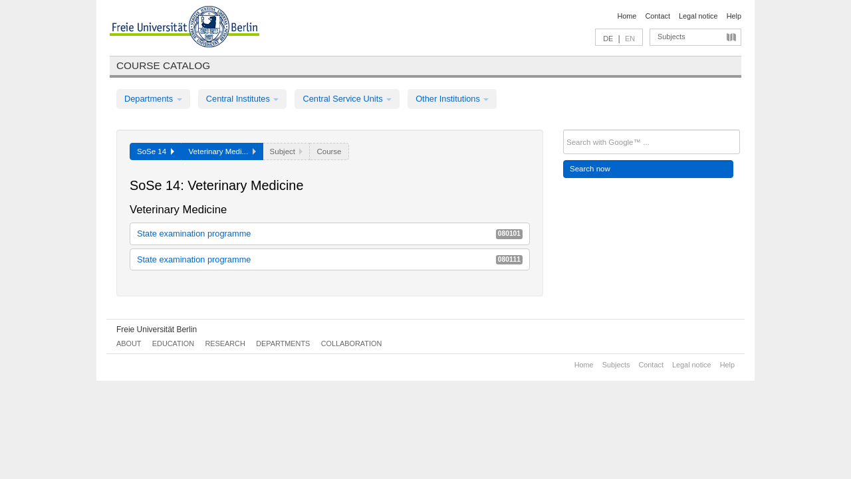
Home (626, 16)
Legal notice (698, 16)
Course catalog (163, 65)
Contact (657, 16)
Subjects (671, 37)
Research (225, 343)
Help (734, 16)
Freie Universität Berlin (156, 329)
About (128, 343)
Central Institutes (242, 99)
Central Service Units (347, 99)
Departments (153, 99)
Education (173, 343)
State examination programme (330, 234)
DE (608, 39)
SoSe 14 (155, 151)
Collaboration (351, 343)
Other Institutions (452, 99)
